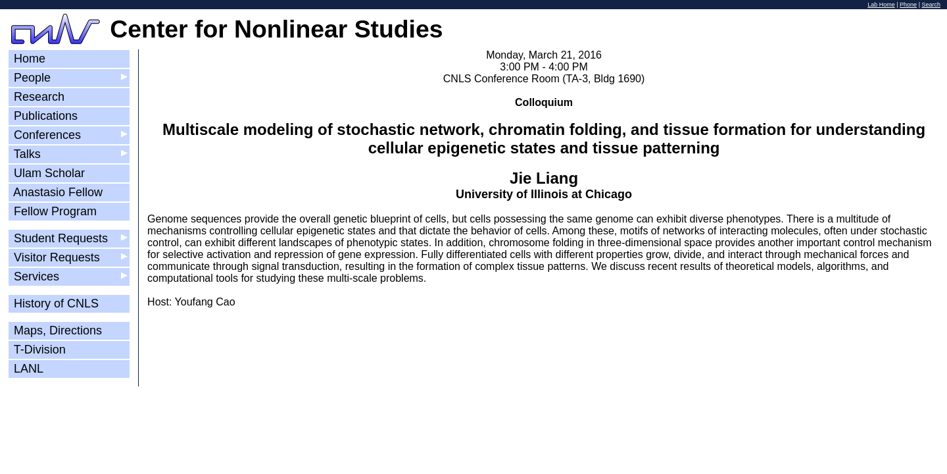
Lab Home (881, 4)
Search (930, 4)
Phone (908, 4)
